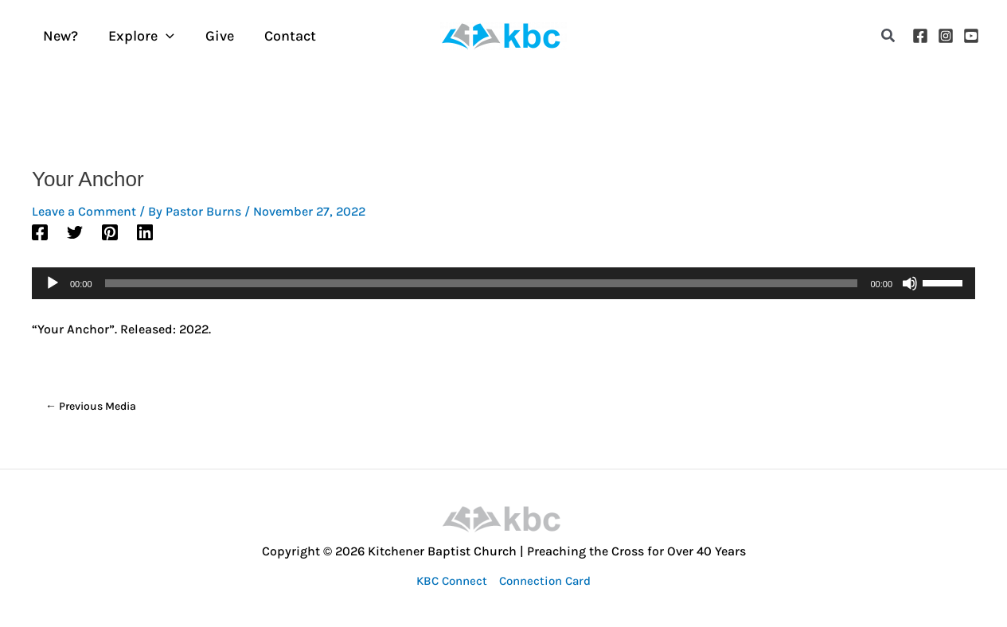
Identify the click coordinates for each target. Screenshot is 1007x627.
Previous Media (90, 406)
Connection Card (545, 581)
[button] (888, 36)
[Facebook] (920, 36)
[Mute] (910, 283)
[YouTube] (971, 36)
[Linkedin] (145, 231)
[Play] (52, 283)
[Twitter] (75, 231)
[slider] (481, 283)
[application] (163, 36)
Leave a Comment (84, 211)
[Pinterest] (110, 231)
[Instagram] (946, 36)
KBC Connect (451, 581)
